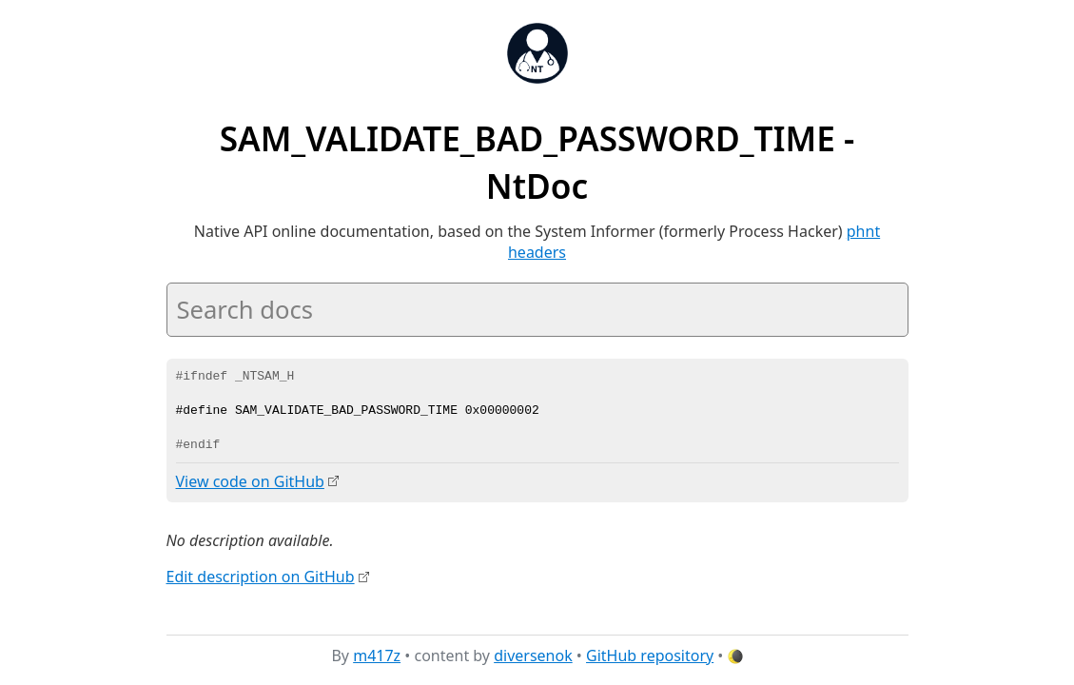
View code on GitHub (250, 481)
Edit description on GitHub (260, 575)
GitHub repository (649, 655)
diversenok (533, 655)
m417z (376, 655)
